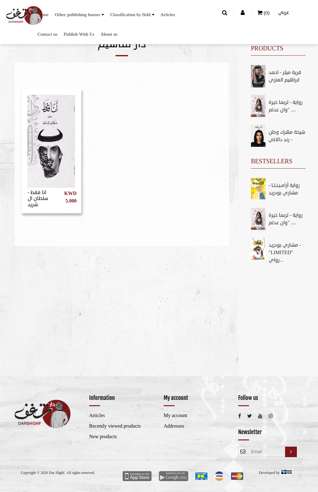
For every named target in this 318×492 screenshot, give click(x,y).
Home (42, 15)
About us (109, 34)
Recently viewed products (115, 426)
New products (103, 436)
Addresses (174, 426)
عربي (283, 12)
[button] (79, 15)
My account (175, 415)
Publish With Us (79, 34)
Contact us (47, 34)
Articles (168, 15)
